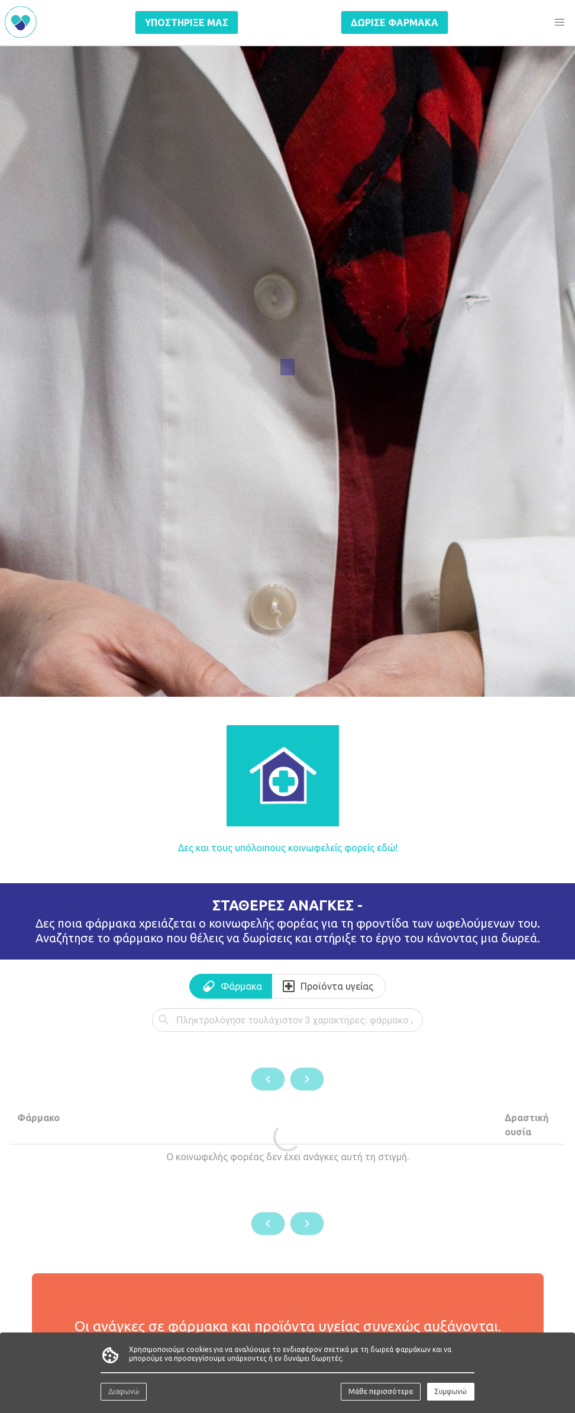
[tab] (230, 986)
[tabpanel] (287, 1121)
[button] (559, 22)
